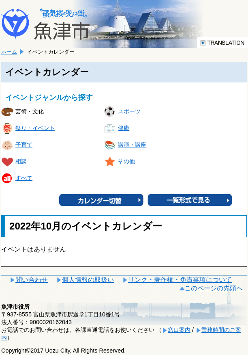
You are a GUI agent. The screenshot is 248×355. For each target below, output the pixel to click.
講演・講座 (132, 144)
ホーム (9, 52)
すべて (23, 178)
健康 (123, 128)
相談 (21, 161)
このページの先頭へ (213, 288)
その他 (126, 161)
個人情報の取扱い (88, 279)
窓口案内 (179, 330)
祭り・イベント (35, 128)
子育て (23, 144)
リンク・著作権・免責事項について (180, 279)
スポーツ (129, 111)
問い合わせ (31, 279)
